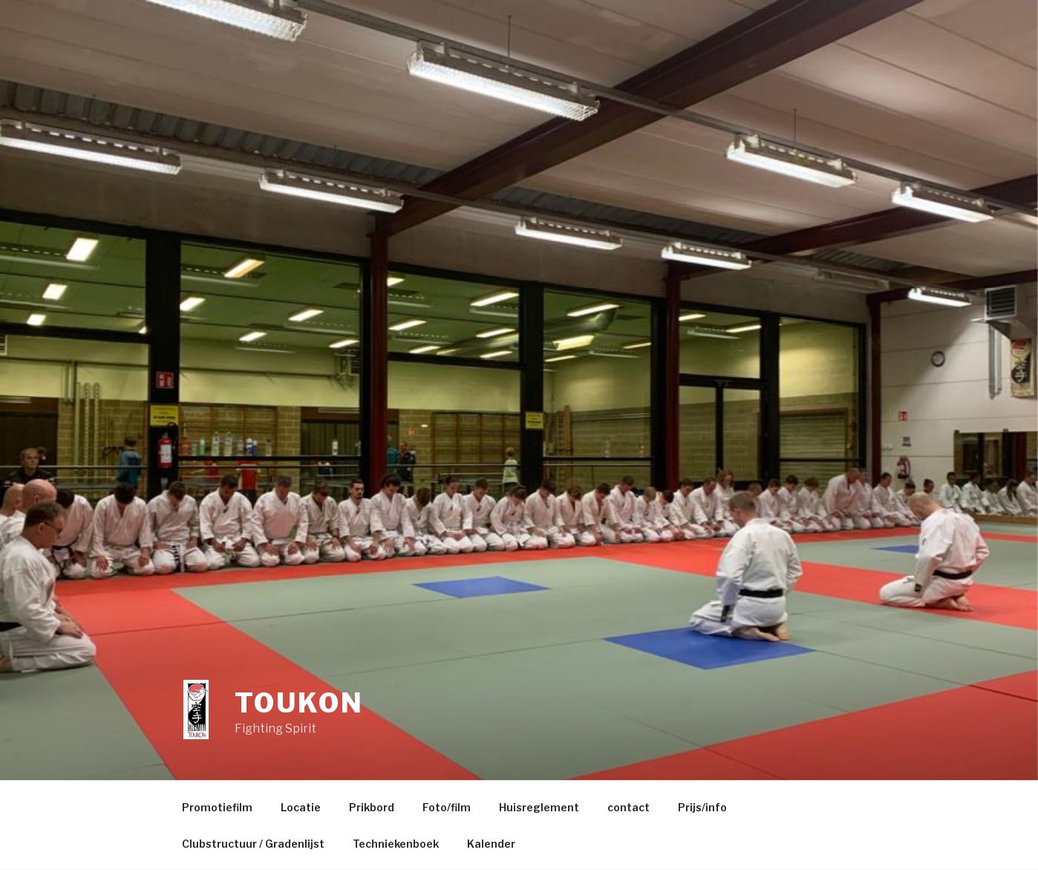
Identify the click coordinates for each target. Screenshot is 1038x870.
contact (628, 807)
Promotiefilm (217, 807)
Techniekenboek (396, 843)
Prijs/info (702, 807)
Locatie (301, 807)
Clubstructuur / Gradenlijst (253, 843)
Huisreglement (539, 807)
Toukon (299, 702)
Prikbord (371, 807)
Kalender (491, 843)
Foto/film (446, 807)
